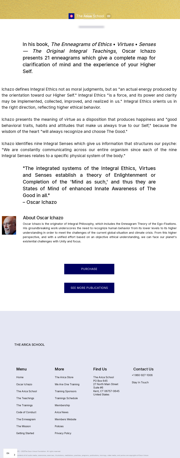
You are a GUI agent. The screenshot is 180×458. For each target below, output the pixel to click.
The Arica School (26, 391)
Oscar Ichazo (24, 384)
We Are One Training (67, 384)
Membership (62, 405)
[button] (109, 16)
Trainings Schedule (66, 398)
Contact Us (143, 369)
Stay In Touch (140, 382)
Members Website (65, 419)
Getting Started (25, 433)
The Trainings (24, 405)
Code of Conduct (26, 412)
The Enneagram (26, 419)
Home (20, 377)
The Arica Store (64, 377)
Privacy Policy (63, 433)
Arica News (61, 412)
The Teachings (25, 398)
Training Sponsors (65, 391)
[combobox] (10, 453)
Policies (59, 426)
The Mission (23, 426)
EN (8, 453)
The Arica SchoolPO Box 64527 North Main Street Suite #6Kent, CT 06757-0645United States (106, 386)
